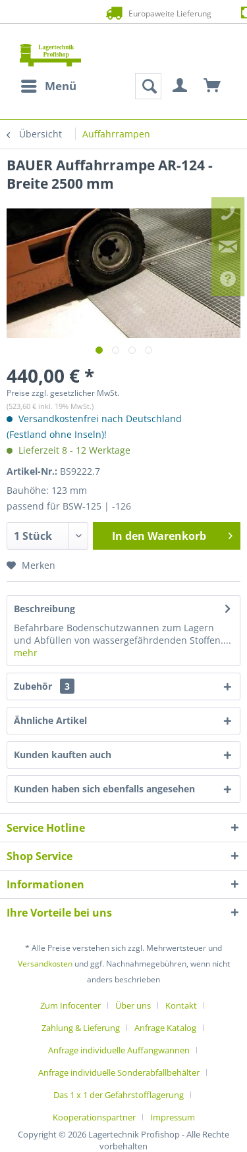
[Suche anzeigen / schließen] (148, 86)
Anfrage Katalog (165, 1028)
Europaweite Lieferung (123, 13)
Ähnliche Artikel (50, 720)
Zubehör (44, 686)
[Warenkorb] (213, 86)
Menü (48, 84)
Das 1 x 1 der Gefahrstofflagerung (118, 1095)
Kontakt (181, 1005)
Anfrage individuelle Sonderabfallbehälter (119, 1072)
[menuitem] (48, 86)
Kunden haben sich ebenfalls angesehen (104, 788)
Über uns (133, 1005)
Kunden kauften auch (62, 754)
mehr (26, 652)
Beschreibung (44, 608)
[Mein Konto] (180, 86)
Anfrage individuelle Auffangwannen (119, 1050)
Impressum (172, 1117)
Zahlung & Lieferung (80, 1028)
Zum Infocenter (70, 1005)
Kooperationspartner (94, 1117)
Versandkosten (45, 963)
